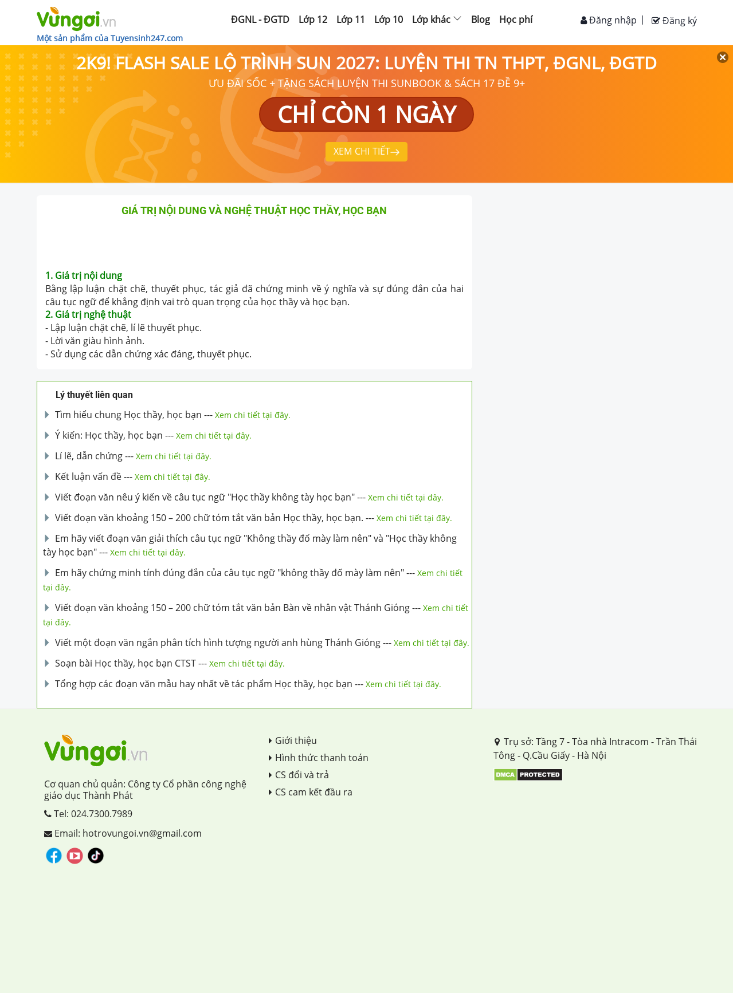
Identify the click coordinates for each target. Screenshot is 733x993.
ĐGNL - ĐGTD (260, 19)
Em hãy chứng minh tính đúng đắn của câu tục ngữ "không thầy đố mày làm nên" (229, 572)
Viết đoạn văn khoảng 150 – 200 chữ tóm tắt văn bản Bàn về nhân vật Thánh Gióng (232, 607)
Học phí (515, 19)
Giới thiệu (293, 740)
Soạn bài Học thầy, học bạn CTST (125, 663)
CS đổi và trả (299, 775)
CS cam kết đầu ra (310, 792)
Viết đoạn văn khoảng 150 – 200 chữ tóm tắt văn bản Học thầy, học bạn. (209, 517)
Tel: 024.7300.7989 (88, 813)
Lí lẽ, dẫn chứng (89, 456)
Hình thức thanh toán (319, 757)
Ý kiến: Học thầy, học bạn (109, 435)
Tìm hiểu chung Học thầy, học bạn (128, 414)
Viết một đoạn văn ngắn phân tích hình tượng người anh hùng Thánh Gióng (218, 642)
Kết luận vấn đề (88, 476)
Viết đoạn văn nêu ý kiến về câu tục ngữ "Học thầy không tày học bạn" (205, 497)
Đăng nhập (609, 20)
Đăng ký (674, 20)
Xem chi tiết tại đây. (253, 414)
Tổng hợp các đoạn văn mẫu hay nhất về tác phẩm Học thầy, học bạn (203, 683)
